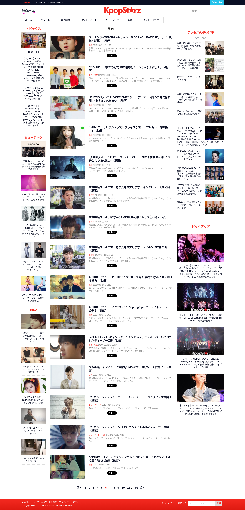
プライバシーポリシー (69, 502)
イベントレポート (87, 20)
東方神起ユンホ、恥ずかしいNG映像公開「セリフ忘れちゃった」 (128, 217)
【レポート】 (33, 52)
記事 (197, 37)
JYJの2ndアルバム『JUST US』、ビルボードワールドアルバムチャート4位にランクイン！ (33, 231)
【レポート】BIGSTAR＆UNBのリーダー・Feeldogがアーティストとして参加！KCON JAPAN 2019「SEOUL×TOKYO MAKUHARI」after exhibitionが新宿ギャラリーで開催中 (33, 69)
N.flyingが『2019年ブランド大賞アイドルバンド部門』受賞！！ (189, 205)
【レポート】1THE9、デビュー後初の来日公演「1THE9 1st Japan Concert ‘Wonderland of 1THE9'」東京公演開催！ (200, 318)
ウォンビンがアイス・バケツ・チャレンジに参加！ (33, 430)
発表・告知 (93, 75)
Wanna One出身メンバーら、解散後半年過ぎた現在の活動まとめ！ (189, 46)
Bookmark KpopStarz (56, 2)
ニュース (46, 20)
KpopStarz (26, 2)
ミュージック (112, 20)
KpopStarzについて (30, 502)
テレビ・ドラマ (151, 20)
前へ (79, 487)
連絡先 (44, 502)
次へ (142, 487)
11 (128, 487)
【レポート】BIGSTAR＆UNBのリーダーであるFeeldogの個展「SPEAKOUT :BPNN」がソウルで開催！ (33, 93)
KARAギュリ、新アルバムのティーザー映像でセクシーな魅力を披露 (33, 197)
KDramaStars (39, 2)
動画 (90, 45)
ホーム (28, 20)
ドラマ (91, 195)
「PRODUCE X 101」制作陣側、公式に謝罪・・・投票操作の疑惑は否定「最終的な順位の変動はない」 (189, 173)
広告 (90, 375)
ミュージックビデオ (97, 435)
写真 (131, 20)
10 (123, 487)
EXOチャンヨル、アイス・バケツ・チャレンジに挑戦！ (33, 369)
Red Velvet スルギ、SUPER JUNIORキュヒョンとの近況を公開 (33, 400)
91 (136, 487)
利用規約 (53, 502)
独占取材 (65, 20)
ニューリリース (95, 405)
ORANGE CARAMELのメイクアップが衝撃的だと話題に (33, 298)
